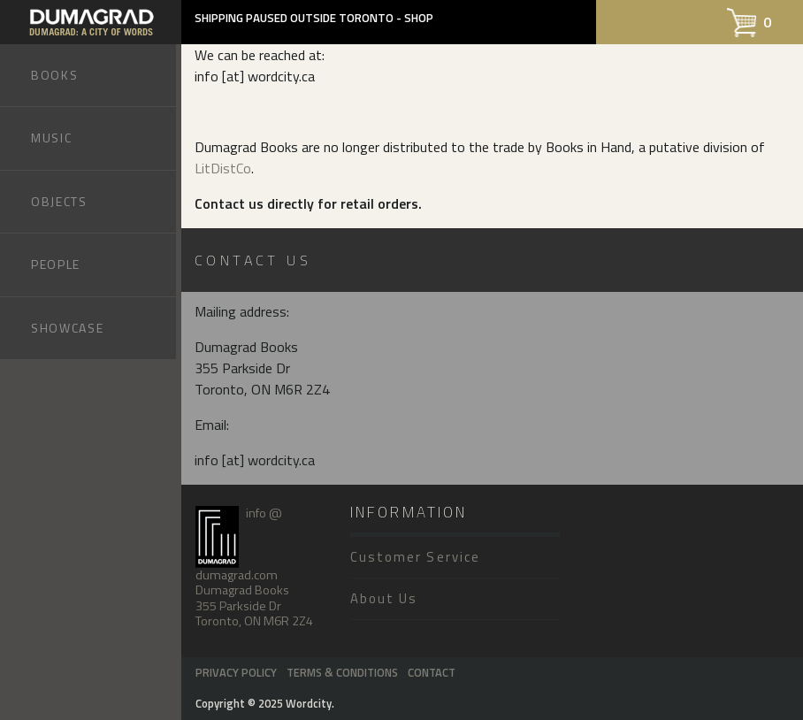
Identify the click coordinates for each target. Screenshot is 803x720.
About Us (383, 598)
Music (51, 137)
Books (54, 74)
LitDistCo (223, 168)
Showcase (67, 327)
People (55, 264)
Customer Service (414, 557)
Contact (431, 672)
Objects (59, 201)
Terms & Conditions (342, 672)
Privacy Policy (236, 672)
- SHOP (414, 18)
